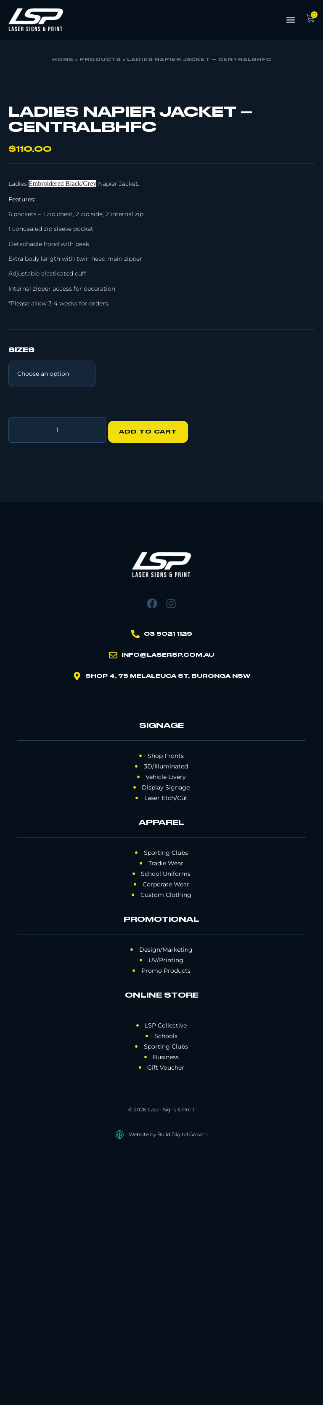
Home (63, 60)
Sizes (21, 603)
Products (100, 60)
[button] (291, 20)
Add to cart (152, 680)
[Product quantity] (57, 681)
